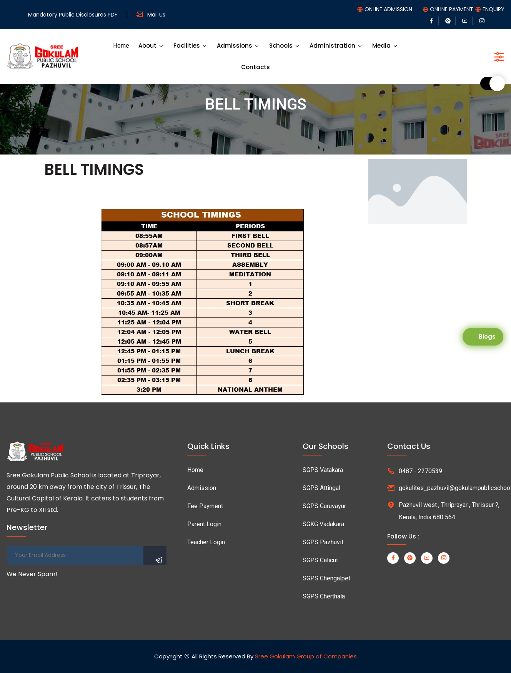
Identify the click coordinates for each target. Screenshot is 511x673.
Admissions (234, 46)
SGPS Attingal (321, 488)
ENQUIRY (493, 9)
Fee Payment (205, 506)
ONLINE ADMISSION (388, 9)
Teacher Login (206, 542)
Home (121, 45)
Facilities (186, 46)
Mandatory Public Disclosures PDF (72, 14)
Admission (201, 488)
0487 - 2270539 (420, 471)
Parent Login (204, 524)
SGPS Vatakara (323, 470)
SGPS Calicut (320, 560)
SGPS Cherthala (324, 596)
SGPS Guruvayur (324, 506)
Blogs (487, 336)
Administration (332, 46)
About (147, 46)
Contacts (255, 67)
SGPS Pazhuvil (323, 542)
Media (381, 46)
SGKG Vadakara (323, 524)
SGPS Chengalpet (326, 578)
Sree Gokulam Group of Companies (306, 656)
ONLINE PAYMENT (451, 9)
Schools (281, 46)
